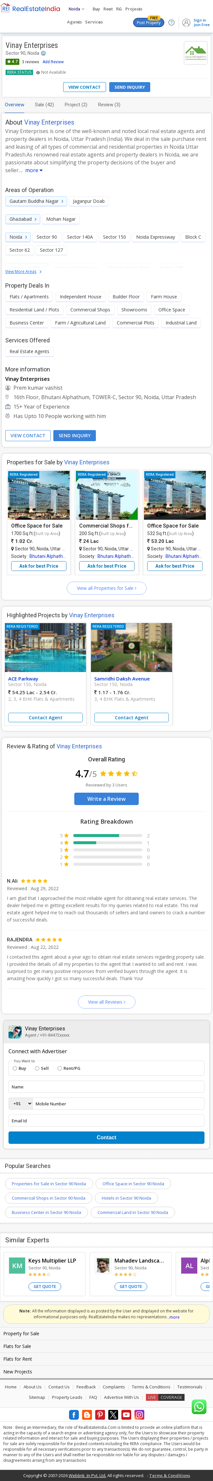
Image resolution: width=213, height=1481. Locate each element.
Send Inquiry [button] (75, 435)
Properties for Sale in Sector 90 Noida (49, 1184)
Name (18, 1087)
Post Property (149, 21)
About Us (33, 1387)
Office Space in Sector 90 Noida (133, 1184)
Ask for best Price (38, 566)
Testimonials (190, 1387)
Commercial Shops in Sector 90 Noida (48, 1198)
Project (76, 105)
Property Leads (67, 1397)
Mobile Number (51, 1104)
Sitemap (37, 1397)
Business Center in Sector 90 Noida (46, 1212)
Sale (44, 105)
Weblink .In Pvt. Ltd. (87, 1475)
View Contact (84, 87)
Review (109, 105)
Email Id (19, 1121)
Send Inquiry (130, 87)
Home (11, 1387)
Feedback (86, 1387)
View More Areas (20, 271)
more (34, 170)
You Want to (24, 1061)
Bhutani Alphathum (49, 556)
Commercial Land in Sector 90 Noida (133, 1212)
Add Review (53, 62)
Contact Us (59, 1387)
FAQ (93, 1397)
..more (174, 1317)
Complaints (114, 1387)
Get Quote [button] (45, 1286)
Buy (19, 1068)
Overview (14, 105)
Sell (42, 1068)
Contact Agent (45, 717)
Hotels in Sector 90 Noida (126, 1198)
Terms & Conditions (151, 1387)
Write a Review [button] (106, 798)
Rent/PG (69, 1068)
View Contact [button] (27, 435)
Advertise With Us (121, 1397)
